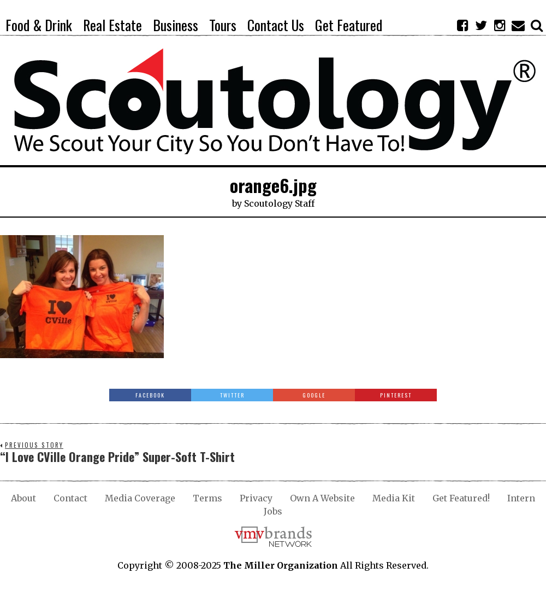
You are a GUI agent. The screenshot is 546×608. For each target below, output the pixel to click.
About (23, 498)
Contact (70, 498)
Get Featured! (461, 498)
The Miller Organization (280, 565)
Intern (521, 498)
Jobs (273, 511)
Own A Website (322, 498)
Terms (207, 498)
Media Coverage (140, 498)
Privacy (256, 498)
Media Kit (393, 498)
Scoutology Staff (279, 203)
